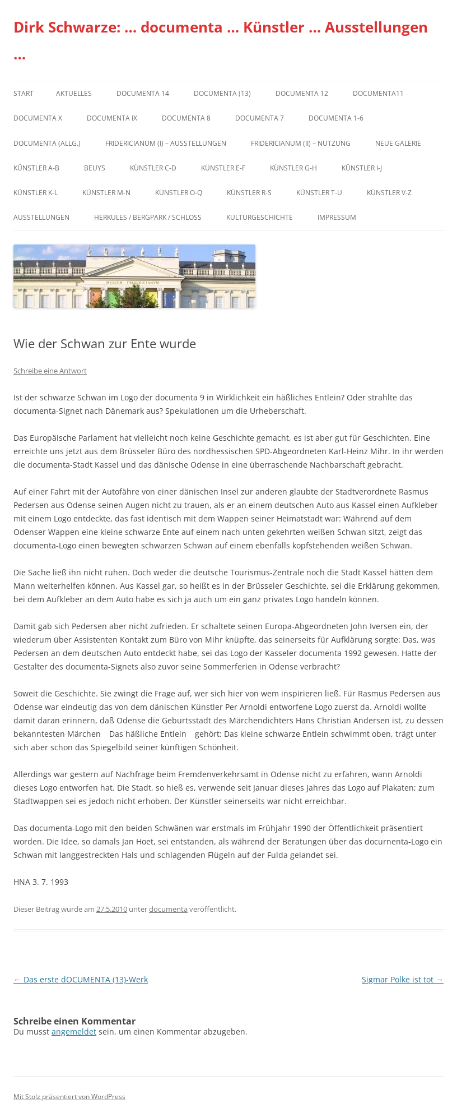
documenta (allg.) (47, 143)
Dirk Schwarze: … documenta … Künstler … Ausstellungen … (220, 40)
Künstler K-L (35, 192)
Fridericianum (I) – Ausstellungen (165, 143)
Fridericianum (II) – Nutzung (301, 143)
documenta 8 (186, 118)
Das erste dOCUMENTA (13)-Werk (80, 979)
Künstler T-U (319, 192)
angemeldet (74, 1031)
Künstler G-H (293, 168)
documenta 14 (142, 93)
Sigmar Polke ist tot (403, 979)
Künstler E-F (223, 168)
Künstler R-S (249, 192)
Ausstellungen (41, 217)
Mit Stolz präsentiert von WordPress (69, 1096)
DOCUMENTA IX (112, 118)
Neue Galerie (398, 143)
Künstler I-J (362, 168)
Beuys (94, 168)
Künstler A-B (36, 168)
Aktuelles (74, 93)
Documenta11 (378, 93)
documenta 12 (302, 93)
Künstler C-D (153, 168)
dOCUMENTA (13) (222, 93)
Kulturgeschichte (259, 217)
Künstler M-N (106, 192)
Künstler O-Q (178, 192)
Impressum (337, 217)
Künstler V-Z (389, 192)
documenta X (37, 118)
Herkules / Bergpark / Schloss (148, 217)
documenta (168, 909)
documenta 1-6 (336, 118)
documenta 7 (259, 118)
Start (23, 93)
